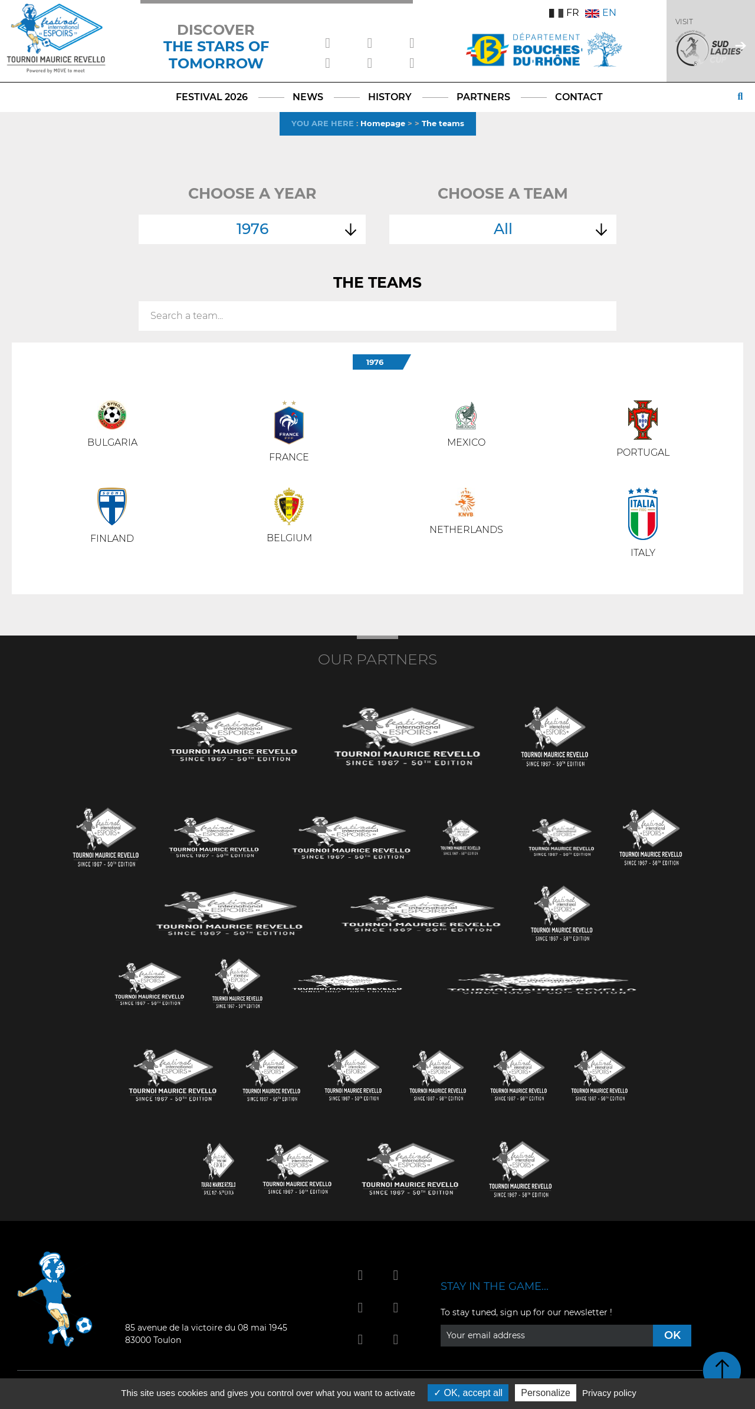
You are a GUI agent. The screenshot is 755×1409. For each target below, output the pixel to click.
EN (600, 12)
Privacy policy (609, 1393)
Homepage (382, 123)
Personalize (545, 1393)
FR (564, 12)
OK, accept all (468, 1393)
